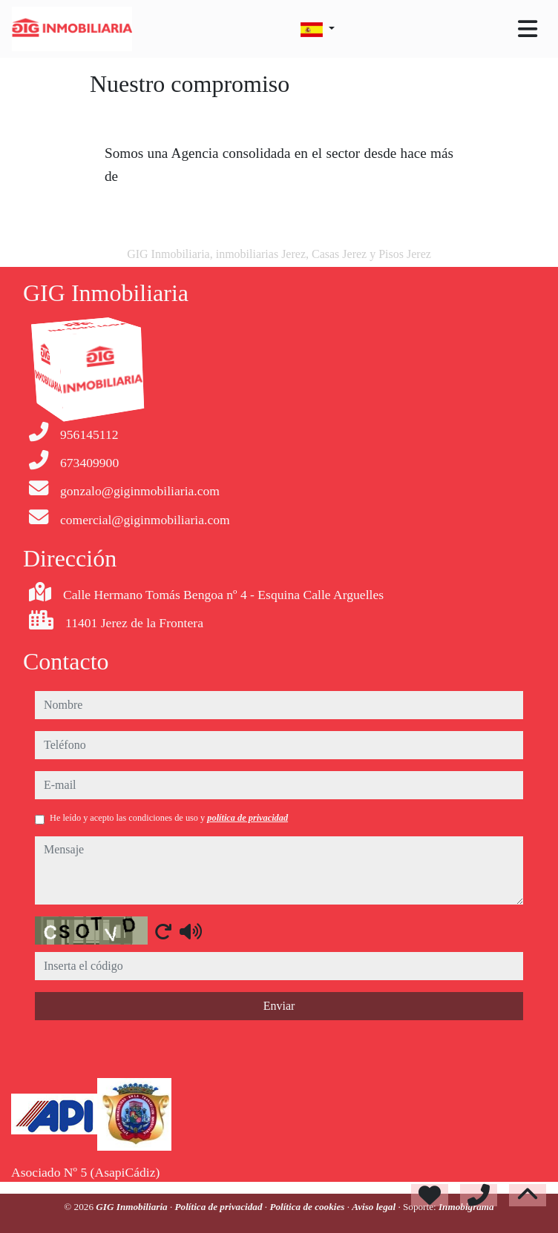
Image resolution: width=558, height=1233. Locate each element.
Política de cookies (308, 1183)
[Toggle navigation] (527, 29)
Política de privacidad (220, 1183)
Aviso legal (375, 1183)
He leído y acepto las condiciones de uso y (169, 795)
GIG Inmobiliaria (133, 1183)
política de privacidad (247, 795)
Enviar (279, 982)
